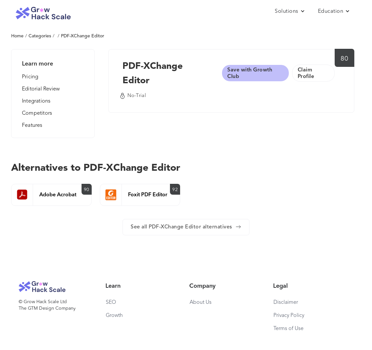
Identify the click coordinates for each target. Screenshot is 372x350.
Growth (114, 315)
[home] (43, 13)
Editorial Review (41, 89)
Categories (39, 36)
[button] (289, 11)
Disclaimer (285, 302)
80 (344, 59)
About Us (201, 302)
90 (86, 189)
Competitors (37, 113)
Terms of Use (288, 328)
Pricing (30, 77)
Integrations (36, 101)
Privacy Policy (288, 315)
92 (175, 189)
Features (32, 125)
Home (17, 36)
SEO (111, 302)
